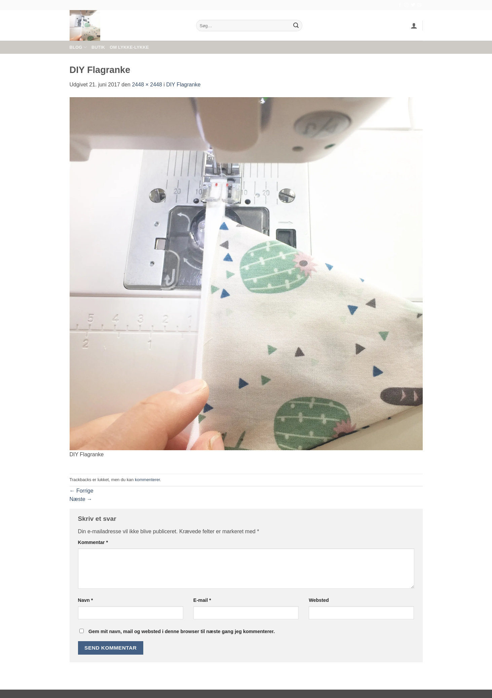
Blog (78, 47)
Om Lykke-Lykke (129, 47)
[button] (414, 25)
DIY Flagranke (183, 84)
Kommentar (93, 542)
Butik (98, 47)
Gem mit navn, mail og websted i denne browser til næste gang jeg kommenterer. (181, 631)
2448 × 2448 (147, 84)
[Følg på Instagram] (407, 5)
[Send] (296, 25)
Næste (81, 499)
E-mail (202, 600)
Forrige (81, 491)
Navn (85, 600)
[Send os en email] (419, 5)
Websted (319, 600)
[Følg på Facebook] (400, 5)
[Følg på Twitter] (413, 5)
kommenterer (147, 479)
